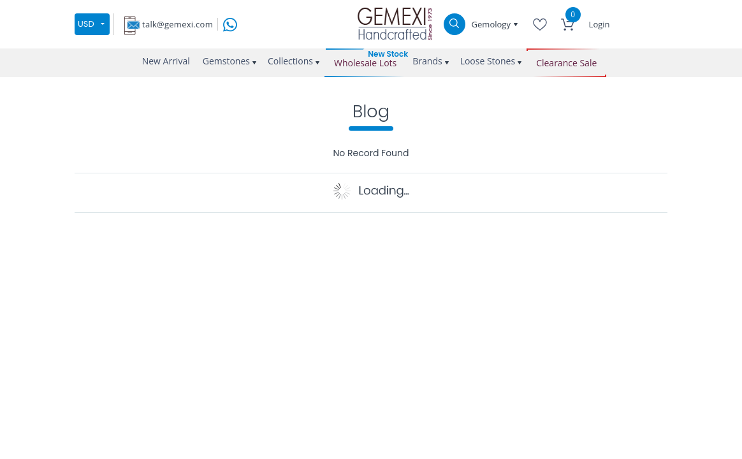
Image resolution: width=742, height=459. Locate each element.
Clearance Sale (566, 62)
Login (599, 24)
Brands (427, 61)
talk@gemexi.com (177, 24)
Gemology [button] (492, 24)
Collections (290, 61)
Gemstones (226, 61)
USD (86, 24)
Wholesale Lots (365, 62)
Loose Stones (488, 61)
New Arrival (166, 61)
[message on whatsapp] (230, 23)
